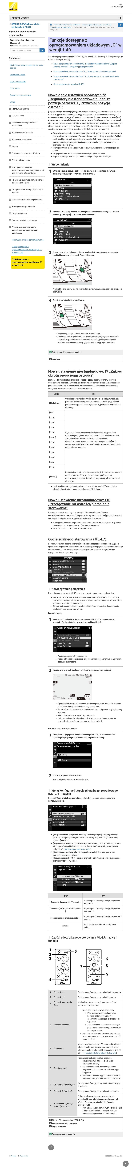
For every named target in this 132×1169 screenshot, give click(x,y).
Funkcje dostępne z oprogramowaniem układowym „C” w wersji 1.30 (27, 250)
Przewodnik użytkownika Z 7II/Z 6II (67, 25)
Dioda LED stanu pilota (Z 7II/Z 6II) (101, 1053)
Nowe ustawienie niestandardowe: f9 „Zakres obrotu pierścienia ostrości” (85, 71)
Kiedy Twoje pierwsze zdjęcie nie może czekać (26, 66)
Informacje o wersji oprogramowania (28, 240)
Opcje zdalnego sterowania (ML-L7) (69, 84)
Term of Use (24, 1156)
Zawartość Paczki (17, 75)
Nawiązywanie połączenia (79, 849)
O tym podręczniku (18, 81)
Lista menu (15, 88)
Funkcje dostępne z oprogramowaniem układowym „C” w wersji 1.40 (27, 262)
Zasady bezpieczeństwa (20, 95)
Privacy (13, 1156)
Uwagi (12, 102)
